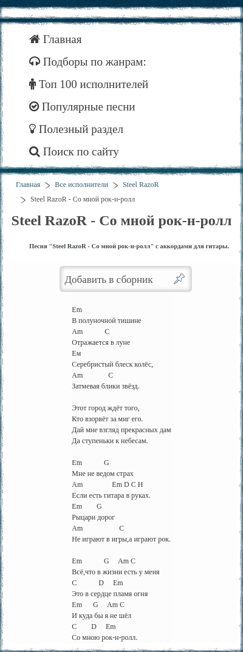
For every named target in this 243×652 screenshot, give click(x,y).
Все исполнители (81, 184)
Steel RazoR (141, 184)
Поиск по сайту (74, 151)
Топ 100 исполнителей (88, 84)
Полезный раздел (76, 129)
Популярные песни (82, 106)
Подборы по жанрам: (87, 61)
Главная (55, 39)
